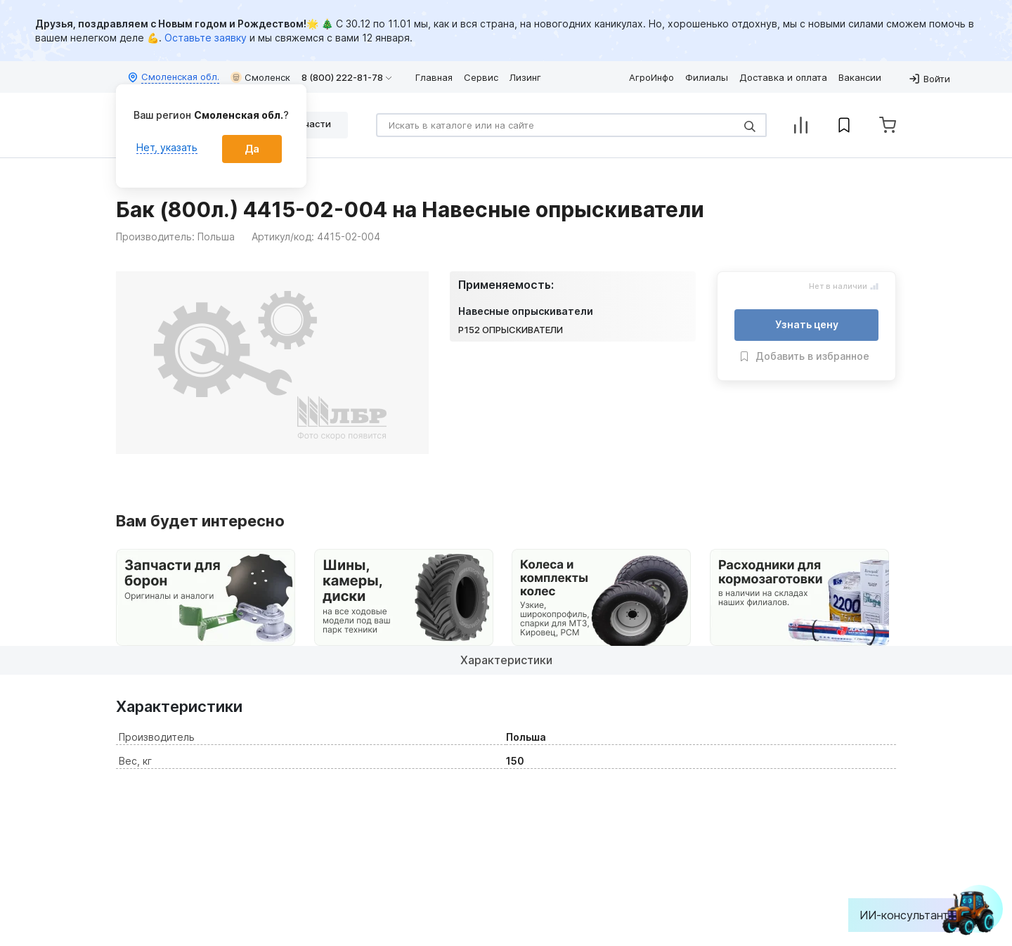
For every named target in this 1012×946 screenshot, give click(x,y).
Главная (434, 77)
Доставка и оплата (783, 77)
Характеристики (506, 660)
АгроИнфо (651, 77)
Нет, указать (166, 147)
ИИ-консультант (914, 915)
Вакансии (859, 77)
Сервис (481, 77)
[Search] (571, 125)
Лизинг (525, 77)
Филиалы (706, 77)
